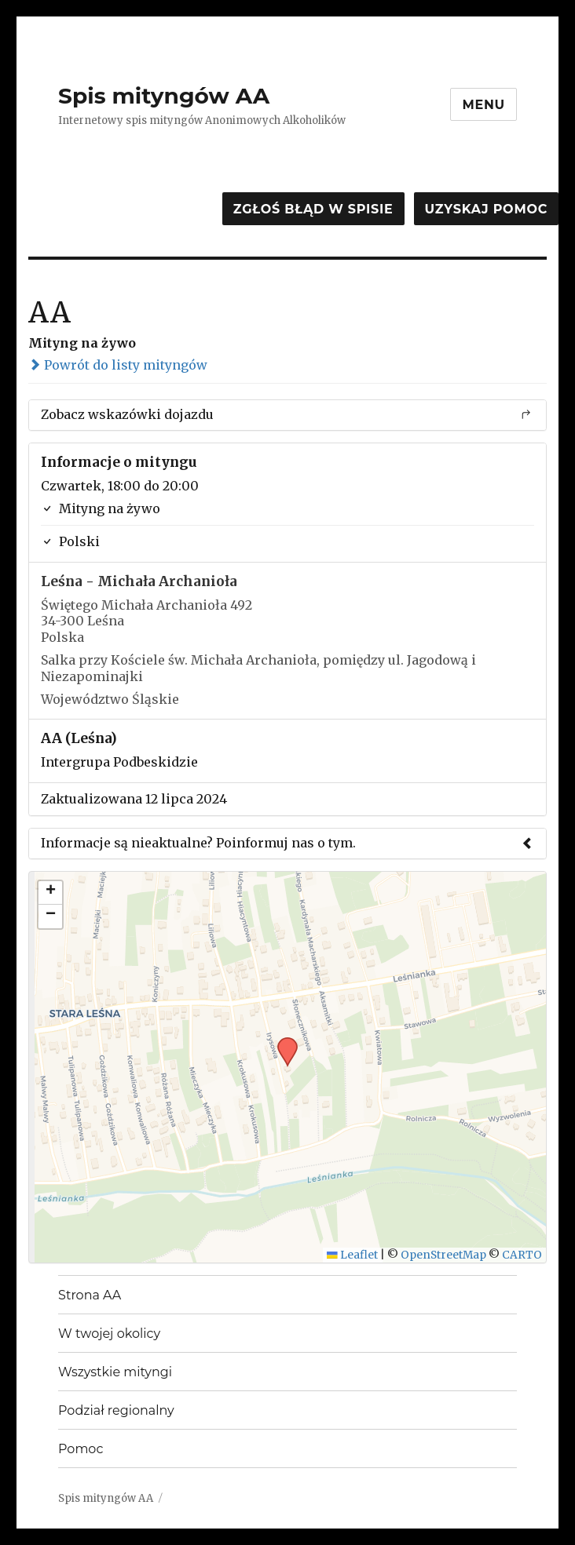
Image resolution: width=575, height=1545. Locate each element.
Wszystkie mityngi (115, 1372)
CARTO (522, 1255)
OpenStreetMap (443, 1255)
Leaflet (352, 1255)
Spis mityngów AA (163, 95)
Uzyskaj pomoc (486, 209)
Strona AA (89, 1295)
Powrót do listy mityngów (117, 365)
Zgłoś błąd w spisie (313, 209)
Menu (483, 104)
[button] (282, 1042)
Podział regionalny (116, 1410)
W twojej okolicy (109, 1333)
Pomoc (80, 1448)
